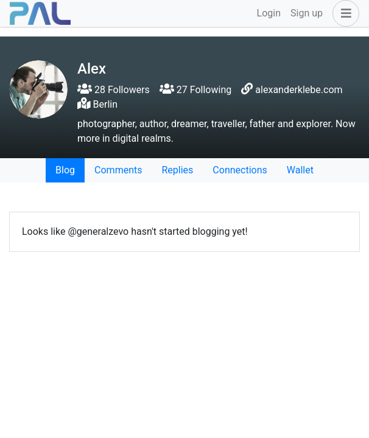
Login (269, 13)
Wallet (300, 170)
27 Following (195, 90)
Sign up (306, 13)
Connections (240, 170)
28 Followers (113, 90)
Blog (65, 170)
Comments (118, 170)
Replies (177, 170)
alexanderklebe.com (298, 90)
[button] (343, 13)
